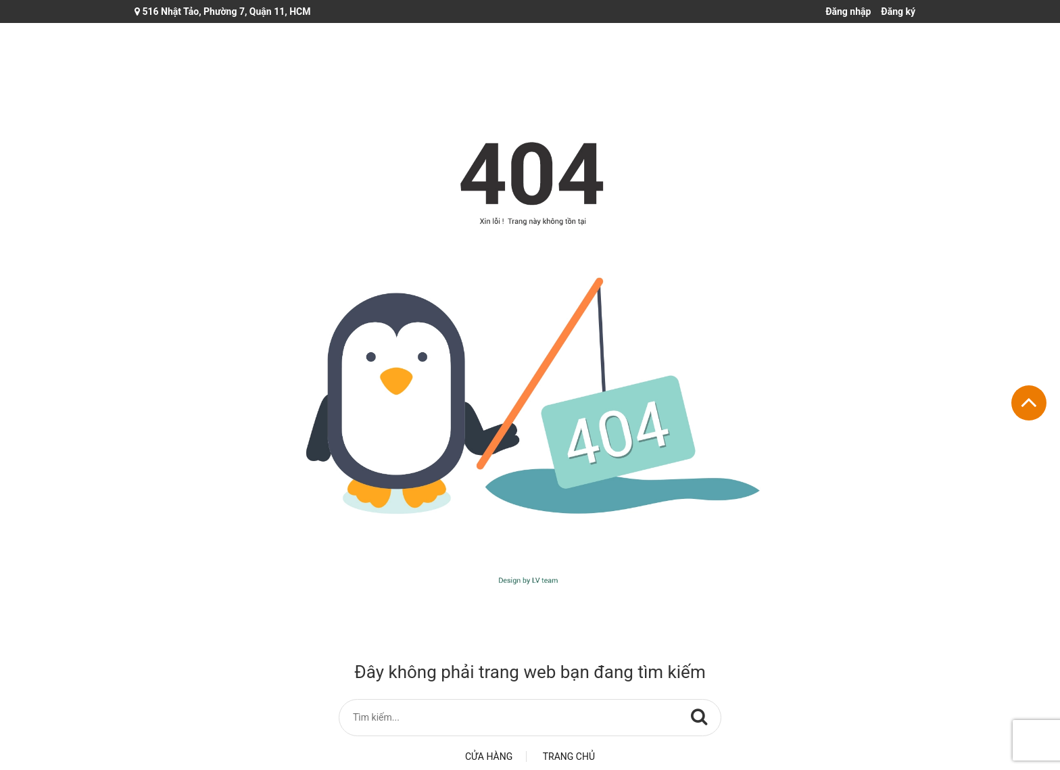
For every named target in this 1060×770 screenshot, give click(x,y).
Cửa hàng (488, 756)
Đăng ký (898, 11)
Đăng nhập (848, 11)
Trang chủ (569, 756)
